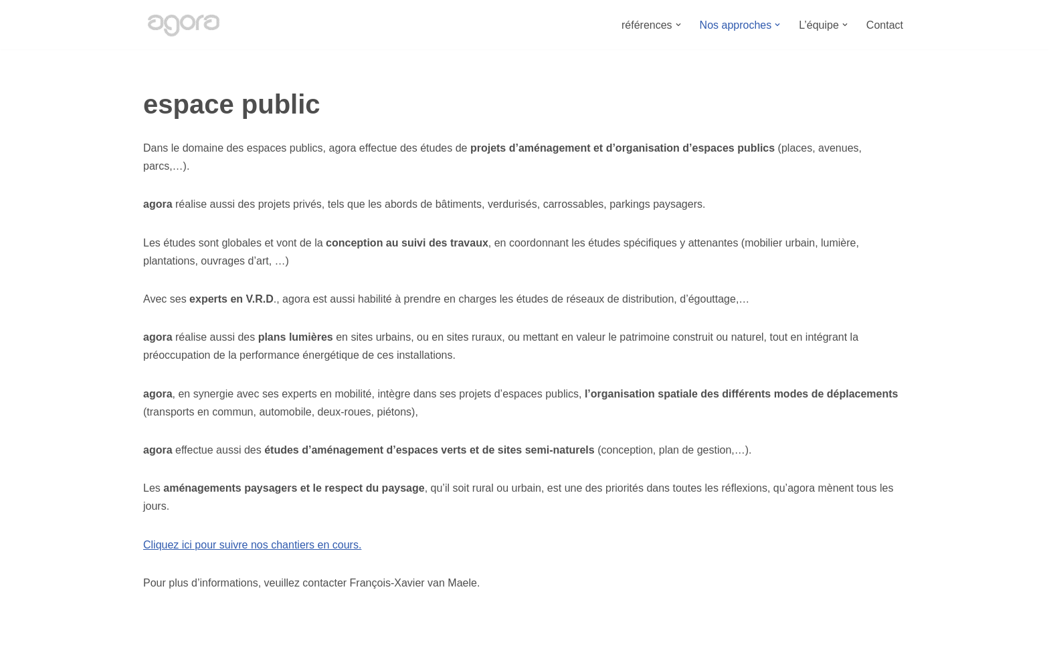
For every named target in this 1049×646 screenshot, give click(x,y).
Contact (884, 25)
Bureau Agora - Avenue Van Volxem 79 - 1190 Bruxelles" (277, 629)
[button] (678, 24)
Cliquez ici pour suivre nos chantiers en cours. (252, 544)
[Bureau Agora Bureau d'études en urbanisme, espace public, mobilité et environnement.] (183, 24)
